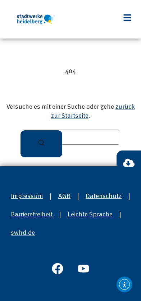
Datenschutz (104, 196)
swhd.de (23, 233)
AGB (64, 196)
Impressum (27, 196)
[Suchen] (41, 143)
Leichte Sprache (90, 214)
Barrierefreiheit (32, 214)
